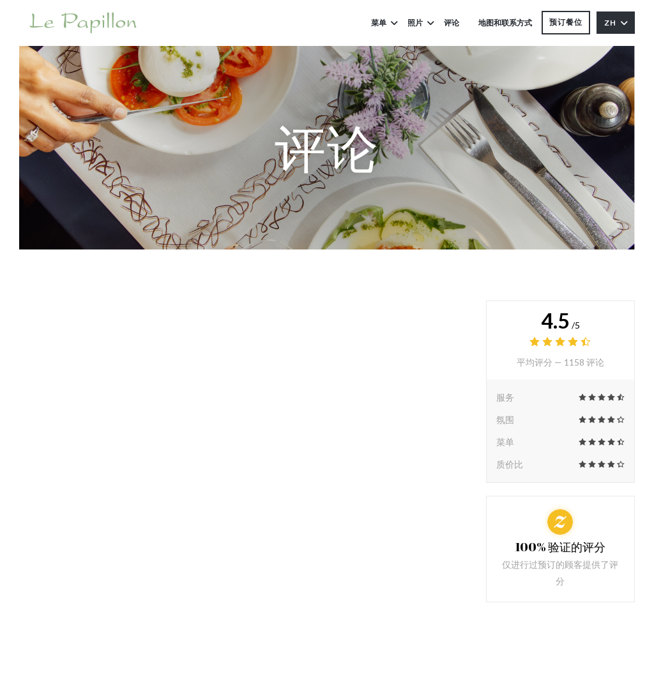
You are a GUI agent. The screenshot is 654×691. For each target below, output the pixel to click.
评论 (451, 22)
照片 (420, 22)
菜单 (384, 22)
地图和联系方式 (505, 22)
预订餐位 (565, 22)
